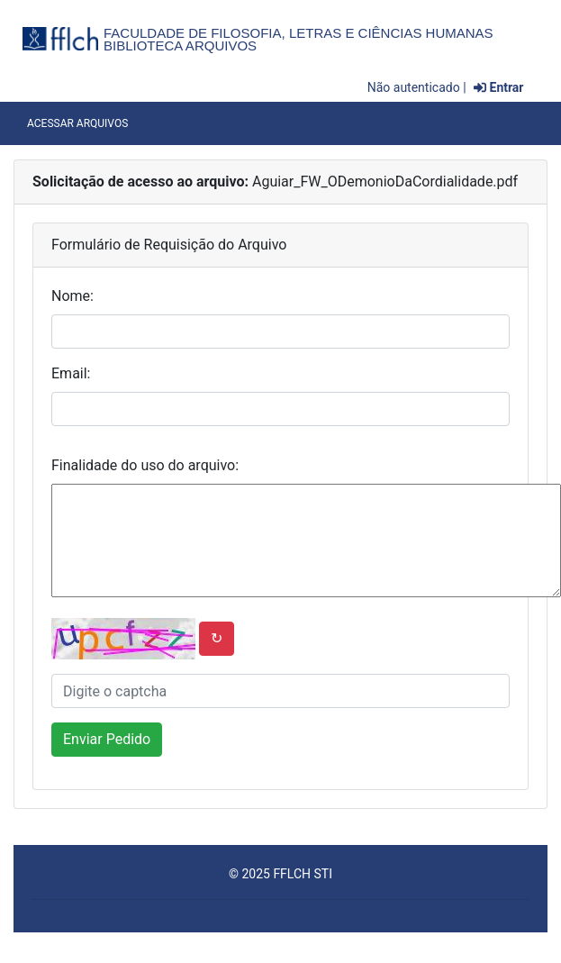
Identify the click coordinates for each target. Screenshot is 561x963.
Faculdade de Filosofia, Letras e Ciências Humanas (298, 33)
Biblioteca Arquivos (180, 45)
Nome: (72, 295)
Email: (70, 373)
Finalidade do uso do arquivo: (145, 465)
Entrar (498, 87)
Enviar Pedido (106, 739)
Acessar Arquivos (77, 123)
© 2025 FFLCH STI (280, 874)
